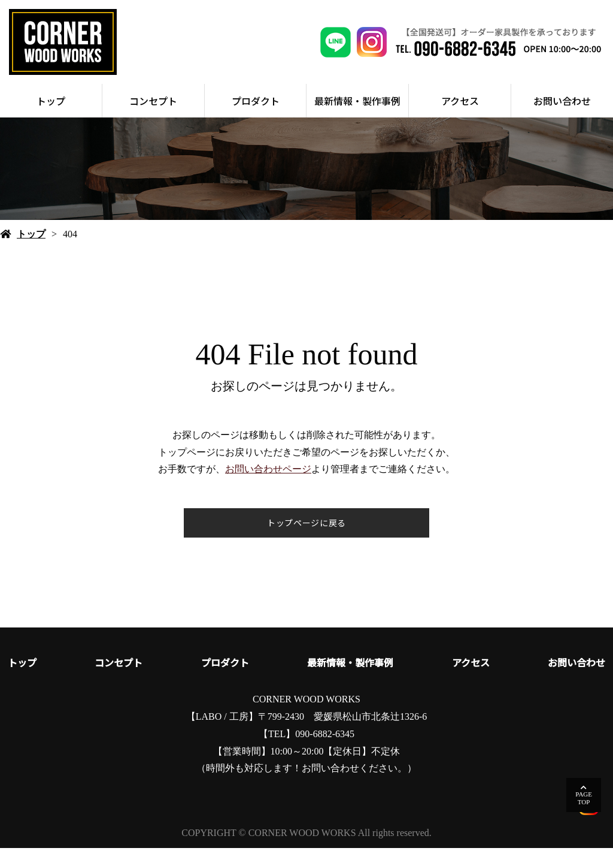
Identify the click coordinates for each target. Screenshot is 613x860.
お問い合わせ (562, 112)
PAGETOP (583, 797)
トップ (51, 112)
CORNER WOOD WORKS (306, 711)
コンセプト (153, 112)
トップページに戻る (306, 535)
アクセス (460, 112)
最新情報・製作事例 (357, 112)
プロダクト (256, 112)
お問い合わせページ (268, 481)
